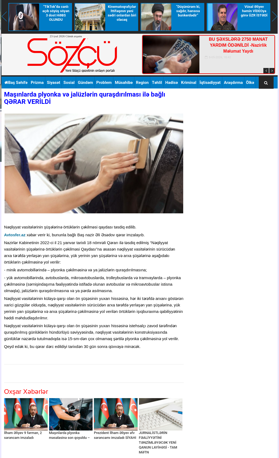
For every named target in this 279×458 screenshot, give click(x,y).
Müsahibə (124, 82)
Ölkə (250, 82)
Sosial (68, 82)
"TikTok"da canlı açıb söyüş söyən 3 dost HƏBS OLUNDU (55, 13)
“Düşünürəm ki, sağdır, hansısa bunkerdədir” (188, 11)
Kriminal (188, 82)
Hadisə (171, 82)
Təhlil (157, 82)
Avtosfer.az (14, 235)
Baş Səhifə (16, 82)
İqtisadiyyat (209, 82)
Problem (104, 82)
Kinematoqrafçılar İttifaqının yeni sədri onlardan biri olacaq (122, 13)
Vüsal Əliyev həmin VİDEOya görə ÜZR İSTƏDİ (254, 11)
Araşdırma (233, 82)
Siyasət (53, 82)
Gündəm (85, 82)
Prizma (37, 82)
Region (142, 82)
